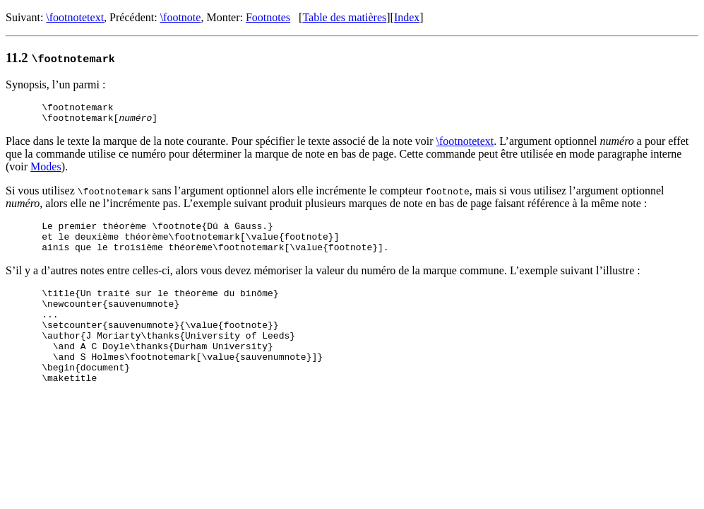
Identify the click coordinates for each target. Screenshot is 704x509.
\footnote (180, 17)
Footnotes (268, 17)
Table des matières (344, 17)
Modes (45, 171)
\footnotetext (75, 17)
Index (406, 17)
